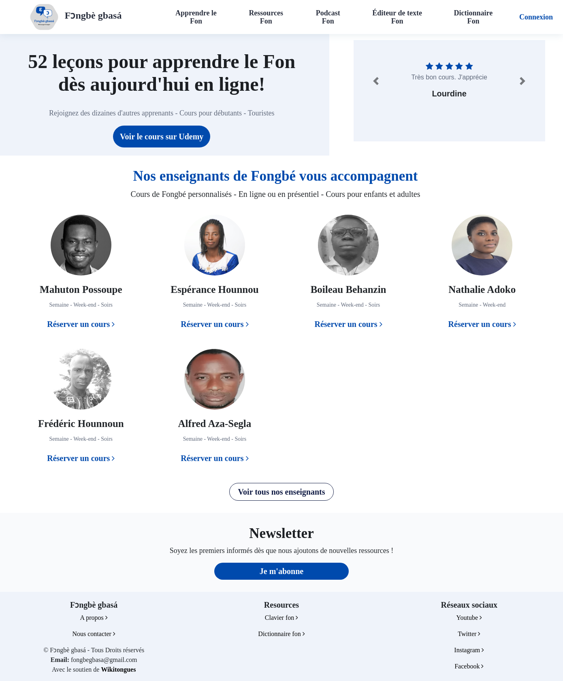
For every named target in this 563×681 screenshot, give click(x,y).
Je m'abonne (281, 571)
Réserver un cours (81, 324)
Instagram (469, 650)
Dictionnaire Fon (473, 17)
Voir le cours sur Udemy (161, 136)
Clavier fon (281, 617)
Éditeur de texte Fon (397, 17)
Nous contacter (93, 633)
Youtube (469, 617)
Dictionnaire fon (281, 633)
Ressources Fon (266, 17)
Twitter (469, 633)
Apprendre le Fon (196, 17)
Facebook (469, 666)
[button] (376, 81)
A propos (94, 617)
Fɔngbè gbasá (93, 15)
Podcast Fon (328, 17)
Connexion (536, 17)
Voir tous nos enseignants (281, 491)
